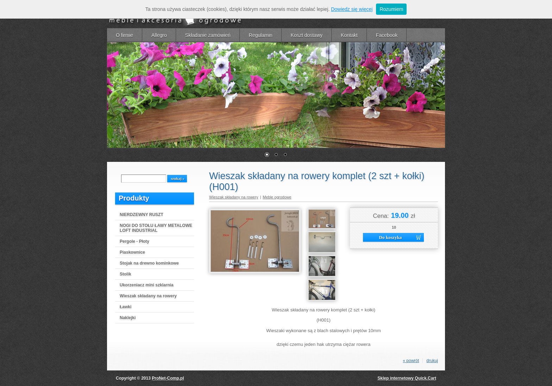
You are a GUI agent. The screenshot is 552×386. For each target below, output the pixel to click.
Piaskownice (132, 252)
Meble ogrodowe (277, 197)
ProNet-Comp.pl (168, 378)
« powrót (411, 360)
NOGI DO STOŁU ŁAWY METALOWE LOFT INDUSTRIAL (156, 228)
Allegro (159, 35)
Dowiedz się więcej (351, 9)
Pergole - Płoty (134, 241)
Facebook (387, 35)
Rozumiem (391, 9)
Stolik (125, 274)
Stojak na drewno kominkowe (149, 263)
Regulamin (260, 35)
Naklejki (128, 317)
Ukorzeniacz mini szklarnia (147, 285)
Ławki (125, 306)
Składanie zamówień (208, 35)
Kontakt (349, 35)
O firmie (124, 35)
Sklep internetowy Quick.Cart (406, 378)
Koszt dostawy (306, 35)
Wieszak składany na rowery (148, 295)
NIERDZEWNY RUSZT (141, 214)
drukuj (432, 360)
